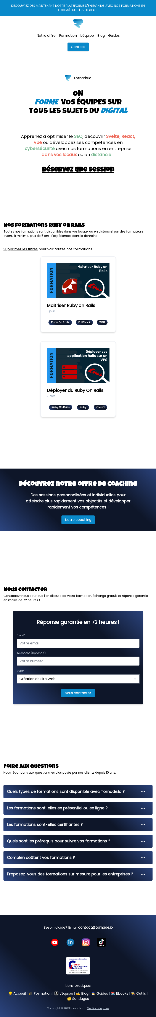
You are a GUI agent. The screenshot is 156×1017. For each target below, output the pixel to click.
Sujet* (20, 671)
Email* (21, 635)
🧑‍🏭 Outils (138, 993)
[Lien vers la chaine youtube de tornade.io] (54, 942)
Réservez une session (78, 170)
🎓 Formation (40, 993)
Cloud (100, 407)
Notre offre (46, 35)
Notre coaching (78, 519)
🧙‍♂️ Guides (99, 993)
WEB (102, 322)
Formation (68, 35)
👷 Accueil (17, 993)
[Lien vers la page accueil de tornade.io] (78, 23)
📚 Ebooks (119, 993)
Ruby (83, 407)
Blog (101, 35)
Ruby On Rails (60, 322)
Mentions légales (98, 1008)
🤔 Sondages (78, 998)
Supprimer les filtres (20, 249)
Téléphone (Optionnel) (31, 653)
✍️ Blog (82, 993)
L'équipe (87, 35)
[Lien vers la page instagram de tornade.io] (86, 942)
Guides (114, 35)
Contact (78, 46)
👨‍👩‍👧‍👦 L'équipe (63, 993)
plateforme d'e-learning (85, 5)
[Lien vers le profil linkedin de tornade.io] (70, 942)
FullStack (84, 322)
